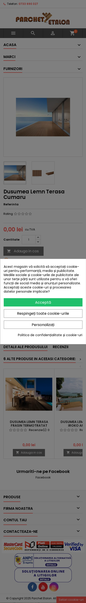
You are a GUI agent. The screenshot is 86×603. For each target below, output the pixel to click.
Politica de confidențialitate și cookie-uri (50, 335)
